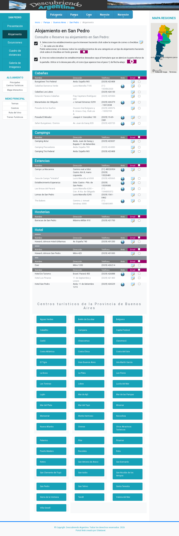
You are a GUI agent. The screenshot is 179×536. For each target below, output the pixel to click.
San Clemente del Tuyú (50, 472)
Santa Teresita (123, 486)
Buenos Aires (59, 22)
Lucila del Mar (122, 384)
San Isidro (82, 472)
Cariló (42, 341)
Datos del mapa (161, 72)
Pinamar (120, 440)
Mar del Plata (46, 405)
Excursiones (15, 42)
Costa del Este (123, 351)
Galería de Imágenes (15, 65)
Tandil (81, 497)
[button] (160, 56)
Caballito (44, 330)
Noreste (105, 15)
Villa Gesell (45, 508)
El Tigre (43, 362)
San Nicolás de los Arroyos (124, 474)
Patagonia (56, 15)
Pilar (80, 440)
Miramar (120, 405)
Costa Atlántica (47, 351)
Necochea (121, 416)
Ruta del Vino (15, 112)
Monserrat (45, 416)
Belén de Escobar (86, 319)
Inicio (37, 22)
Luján (42, 394)
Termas (14, 103)
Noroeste (123, 15)
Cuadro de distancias (15, 52)
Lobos (81, 384)
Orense (81, 427)
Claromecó (121, 341)
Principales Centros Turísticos (14, 84)
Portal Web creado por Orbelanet (90, 530)
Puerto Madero (47, 451)
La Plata (82, 373)
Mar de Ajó (83, 394)
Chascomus (84, 341)
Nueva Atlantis (47, 427)
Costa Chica (84, 351)
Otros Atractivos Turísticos (123, 428)
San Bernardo (122, 462)
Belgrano (120, 319)
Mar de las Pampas (125, 394)
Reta (118, 451)
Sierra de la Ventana (49, 497)
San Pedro (74, 22)
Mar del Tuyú (84, 405)
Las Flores (121, 373)
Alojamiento (15, 34)
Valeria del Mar (123, 497)
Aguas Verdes (46, 319)
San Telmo (83, 486)
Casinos (15, 108)
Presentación (15, 26)
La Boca (44, 373)
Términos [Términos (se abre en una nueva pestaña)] (172, 72)
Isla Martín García (124, 362)
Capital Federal (123, 330)
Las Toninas (45, 384)
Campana (82, 330)
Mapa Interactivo (15, 90)
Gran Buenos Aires (87, 362)
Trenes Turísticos (15, 117)
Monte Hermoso (85, 416)
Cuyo (89, 15)
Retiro (43, 462)
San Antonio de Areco (88, 462)
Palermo (44, 440)
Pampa (74, 15)
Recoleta (82, 451)
